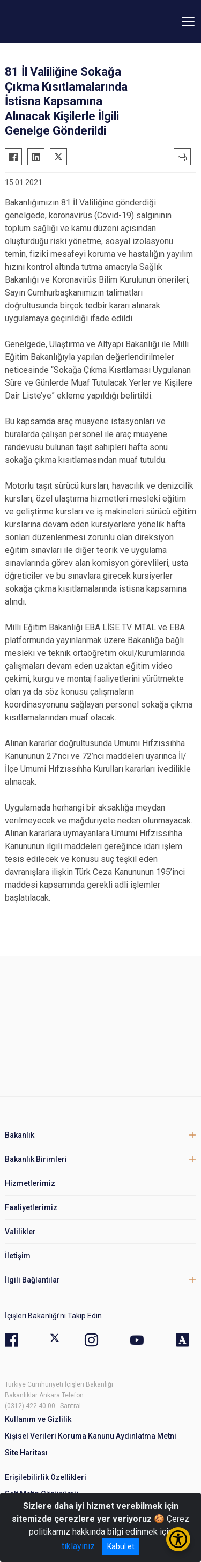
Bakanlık (19, 1135)
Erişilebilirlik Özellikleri (45, 1477)
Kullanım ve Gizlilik (38, 1419)
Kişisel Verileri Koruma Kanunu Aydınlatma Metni (90, 1436)
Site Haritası (26, 1452)
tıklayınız (78, 1546)
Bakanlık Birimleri (36, 1159)
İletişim (18, 1255)
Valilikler (20, 1231)
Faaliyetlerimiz (31, 1207)
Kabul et (121, 1546)
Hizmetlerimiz (30, 1183)
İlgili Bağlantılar (32, 1280)
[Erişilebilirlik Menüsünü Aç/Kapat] (178, 1539)
